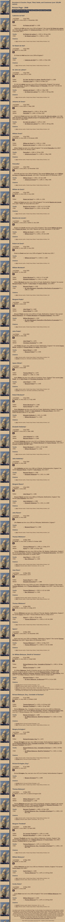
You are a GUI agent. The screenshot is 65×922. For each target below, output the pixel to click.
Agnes (43, 283)
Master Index (30, 10)
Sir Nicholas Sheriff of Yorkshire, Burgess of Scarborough (35, 672)
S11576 (17, 689)
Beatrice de (29, 145)
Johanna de (36, 30)
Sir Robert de (28, 25)
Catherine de (30, 60)
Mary (29, 559)
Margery (28, 667)
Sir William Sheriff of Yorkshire (37, 716)
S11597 (17, 358)
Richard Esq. (56, 710)
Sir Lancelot (37, 805)
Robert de (28, 199)
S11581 (17, 684)
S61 (17, 41)
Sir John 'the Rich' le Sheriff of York (36, 79)
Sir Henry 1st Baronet (34, 679)
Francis (37, 553)
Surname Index (22, 10)
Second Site (36, 920)
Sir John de (22, 30)
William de (28, 143)
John (32, 283)
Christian (27, 81)
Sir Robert (30, 36)
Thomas (28, 347)
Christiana (29, 343)
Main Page (14, 10)
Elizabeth (29, 279)
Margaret (17, 283)
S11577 (17, 565)
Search (49, 10)
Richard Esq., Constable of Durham (36, 664)
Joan (22, 553)
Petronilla (44, 85)
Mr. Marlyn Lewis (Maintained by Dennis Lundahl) (37, 918)
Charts (36, 10)
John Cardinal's (30, 920)
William (35, 85)
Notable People (42, 10)
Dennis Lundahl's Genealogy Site (20, 12)
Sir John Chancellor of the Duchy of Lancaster (42, 288)
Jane (56, 673)
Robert (28, 277)
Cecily (27, 800)
